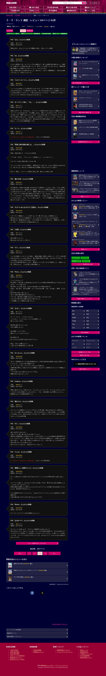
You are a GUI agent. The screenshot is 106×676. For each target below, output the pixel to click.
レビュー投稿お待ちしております (37, 543)
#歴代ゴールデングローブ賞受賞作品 (30, 33)
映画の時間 (9, 15)
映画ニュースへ (85, 196)
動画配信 (29, 30)
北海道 (74, 317)
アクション (75, 340)
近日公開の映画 (71, 7)
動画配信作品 (71, 10)
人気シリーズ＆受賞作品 (17, 655)
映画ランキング (90, 7)
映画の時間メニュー (15, 7)
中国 (73, 324)
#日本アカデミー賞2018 (13, 33)
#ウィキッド (84, 258)
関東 (87, 311)
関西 (73, 314)
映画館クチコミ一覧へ (85, 352)
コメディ (74, 347)
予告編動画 (53, 10)
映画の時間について (85, 369)
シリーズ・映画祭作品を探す (85, 264)
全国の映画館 (37, 650)
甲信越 (74, 321)
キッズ (88, 344)
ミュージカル (38, 26)
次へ (54, 553)
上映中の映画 (34, 7)
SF (73, 344)
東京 (73, 311)
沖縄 (87, 327)
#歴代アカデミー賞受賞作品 (60, 33)
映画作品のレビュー (16, 657)
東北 (87, 317)
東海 (87, 314)
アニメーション (90, 340)
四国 (87, 324)
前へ (20, 553)
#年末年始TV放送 (46, 33)
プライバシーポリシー (61, 665)
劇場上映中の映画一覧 (85, 112)
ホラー (88, 347)
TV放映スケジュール (86, 654)
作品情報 (17, 15)
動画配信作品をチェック (85, 142)
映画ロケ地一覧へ (85, 355)
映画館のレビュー (38, 652)
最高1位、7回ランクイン (13, 26)
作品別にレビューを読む (17, 659)
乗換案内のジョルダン (47, 665)
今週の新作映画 (52, 7)
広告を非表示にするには (59, 624)
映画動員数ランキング (63, 650)
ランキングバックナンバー (65, 652)
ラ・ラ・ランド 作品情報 (14, 629)
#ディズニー (85, 261)
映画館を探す (15, 10)
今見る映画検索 (93, 3)
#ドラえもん (75, 258)
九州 (73, 327)
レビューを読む (90, 10)
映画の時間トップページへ (14, 636)
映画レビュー (85, 249)
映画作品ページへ (12, 633)
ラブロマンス (30, 26)
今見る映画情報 (84, 655)
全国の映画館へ (85, 332)
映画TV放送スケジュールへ (85, 298)
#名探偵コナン (76, 261)
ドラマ (23, 26)
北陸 (87, 321)
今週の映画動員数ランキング (80, 83)
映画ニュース (34, 10)
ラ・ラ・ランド (27, 15)
